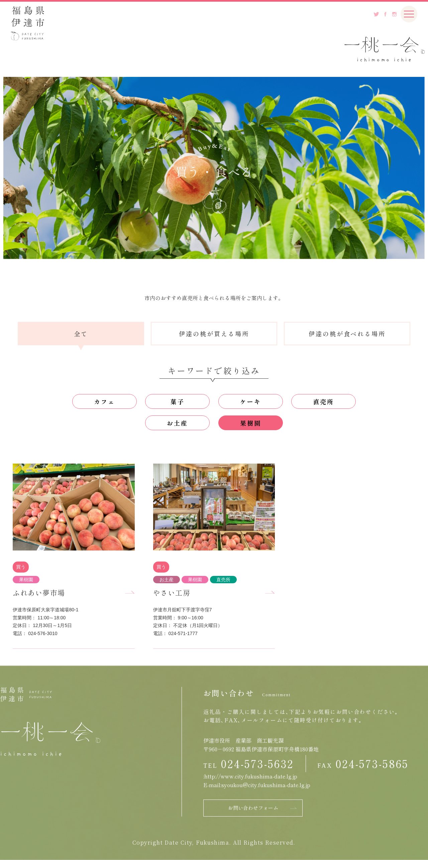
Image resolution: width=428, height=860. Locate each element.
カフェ (104, 401)
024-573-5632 (257, 763)
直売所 (323, 401)
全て (81, 333)
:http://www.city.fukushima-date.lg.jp (250, 776)
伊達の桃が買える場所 (214, 333)
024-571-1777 (183, 633)
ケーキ (250, 401)
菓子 (178, 401)
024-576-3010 (42, 633)
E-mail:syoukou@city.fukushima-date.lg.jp (256, 785)
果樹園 (250, 422)
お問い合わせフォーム (253, 807)
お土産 (177, 422)
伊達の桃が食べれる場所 (347, 333)
